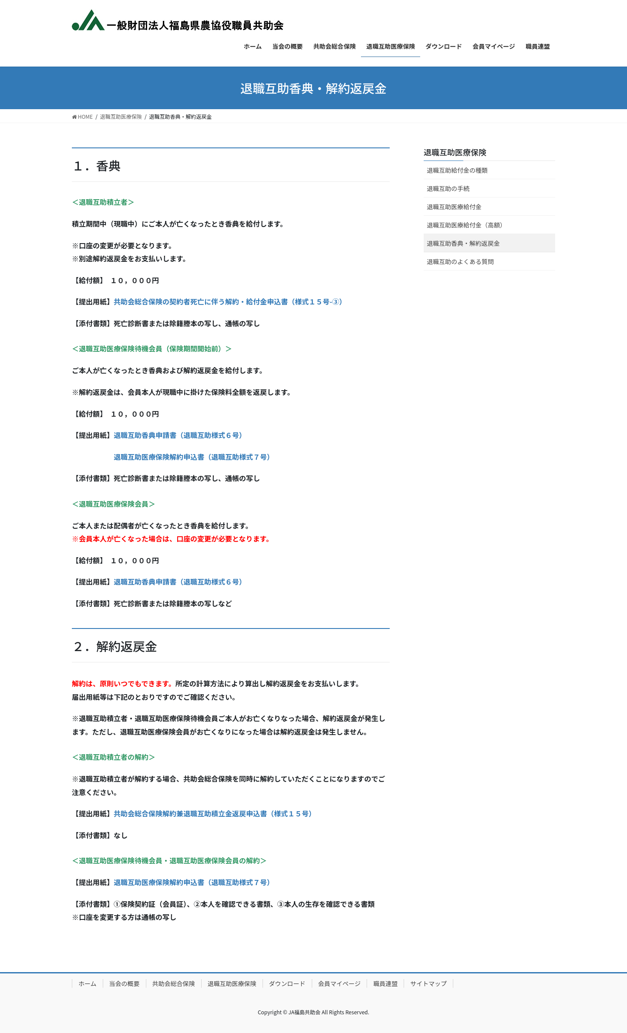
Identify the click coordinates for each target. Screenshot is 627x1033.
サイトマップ (428, 983)
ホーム (87, 983)
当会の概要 (124, 983)
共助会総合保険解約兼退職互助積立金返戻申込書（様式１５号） (215, 813)
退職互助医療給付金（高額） (466, 225)
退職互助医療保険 (455, 151)
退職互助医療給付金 (454, 206)
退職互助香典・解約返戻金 (463, 243)
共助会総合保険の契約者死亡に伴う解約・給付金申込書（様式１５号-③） (230, 301)
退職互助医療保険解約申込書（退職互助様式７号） (194, 456)
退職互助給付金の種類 (457, 170)
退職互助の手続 (448, 188)
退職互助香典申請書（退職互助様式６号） (180, 435)
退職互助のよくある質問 (460, 261)
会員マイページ (339, 983)
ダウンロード (287, 983)
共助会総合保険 (173, 983)
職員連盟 (385, 983)
